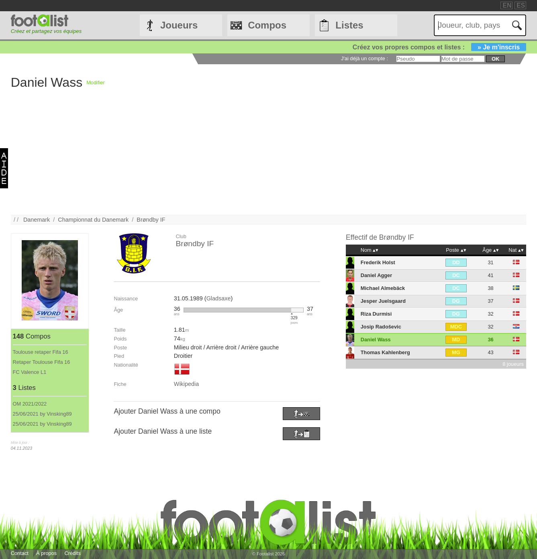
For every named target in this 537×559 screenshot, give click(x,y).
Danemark (36, 219)
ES (521, 5)
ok (495, 59)
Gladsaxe (218, 298)
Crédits (72, 553)
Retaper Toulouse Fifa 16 (41, 362)
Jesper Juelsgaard (383, 301)
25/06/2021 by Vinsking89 (42, 414)
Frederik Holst (378, 262)
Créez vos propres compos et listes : (439, 47)
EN (506, 5)
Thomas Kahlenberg (385, 352)
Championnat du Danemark (93, 219)
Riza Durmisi (376, 314)
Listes (349, 25)
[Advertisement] (252, 158)
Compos (267, 25)
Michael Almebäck (383, 288)
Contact (20, 553)
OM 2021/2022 (30, 404)
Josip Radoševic (381, 327)
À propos (46, 553)
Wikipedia (186, 384)
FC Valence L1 (30, 372)
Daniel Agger (376, 275)
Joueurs (179, 25)
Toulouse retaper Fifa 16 (40, 352)
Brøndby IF (151, 219)
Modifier (95, 83)
